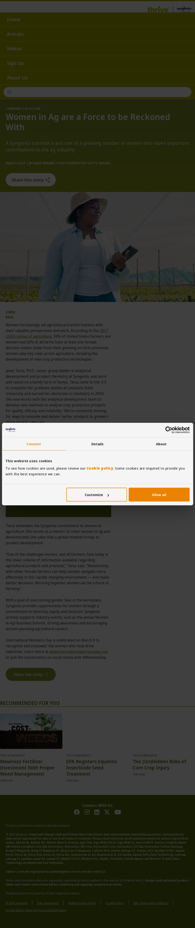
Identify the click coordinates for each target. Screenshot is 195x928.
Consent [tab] (33, 443)
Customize (97, 494)
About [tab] (161, 443)
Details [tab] (97, 443)
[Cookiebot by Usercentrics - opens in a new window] (169, 429)
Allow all (159, 494)
